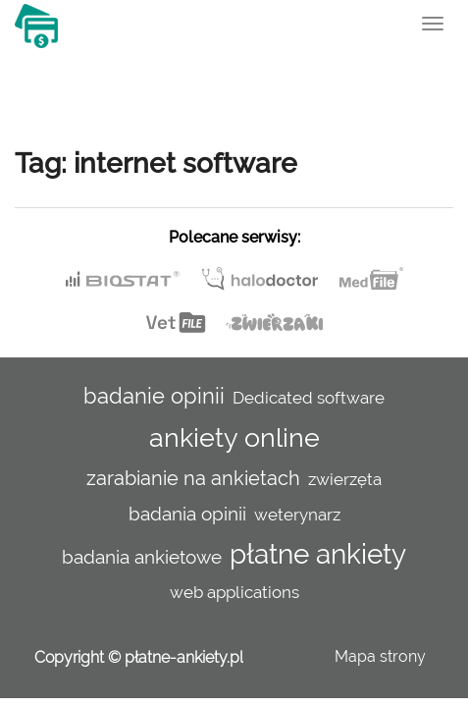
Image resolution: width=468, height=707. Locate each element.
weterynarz (297, 514)
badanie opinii (154, 395)
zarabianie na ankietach (193, 478)
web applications (234, 592)
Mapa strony (380, 656)
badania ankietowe (142, 557)
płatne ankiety (318, 554)
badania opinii (187, 513)
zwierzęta (345, 479)
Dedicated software (309, 398)
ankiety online (234, 437)
